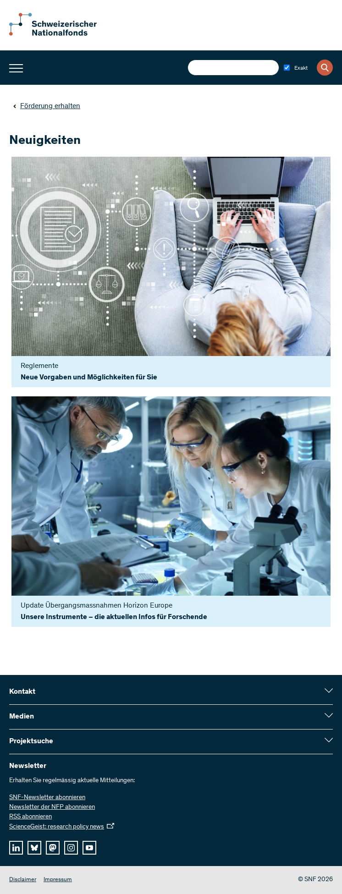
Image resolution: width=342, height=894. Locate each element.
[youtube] (89, 848)
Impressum (58, 880)
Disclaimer (22, 880)
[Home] (59, 34)
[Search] (325, 68)
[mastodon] (53, 848)
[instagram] (71, 848)
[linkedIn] (16, 848)
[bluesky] (34, 848)
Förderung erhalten (46, 106)
